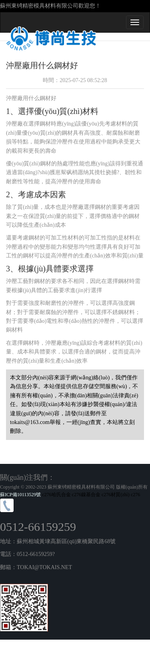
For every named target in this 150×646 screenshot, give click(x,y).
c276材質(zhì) (116, 494)
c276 (135, 494)
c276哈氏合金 (56, 494)
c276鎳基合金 (86, 494)
